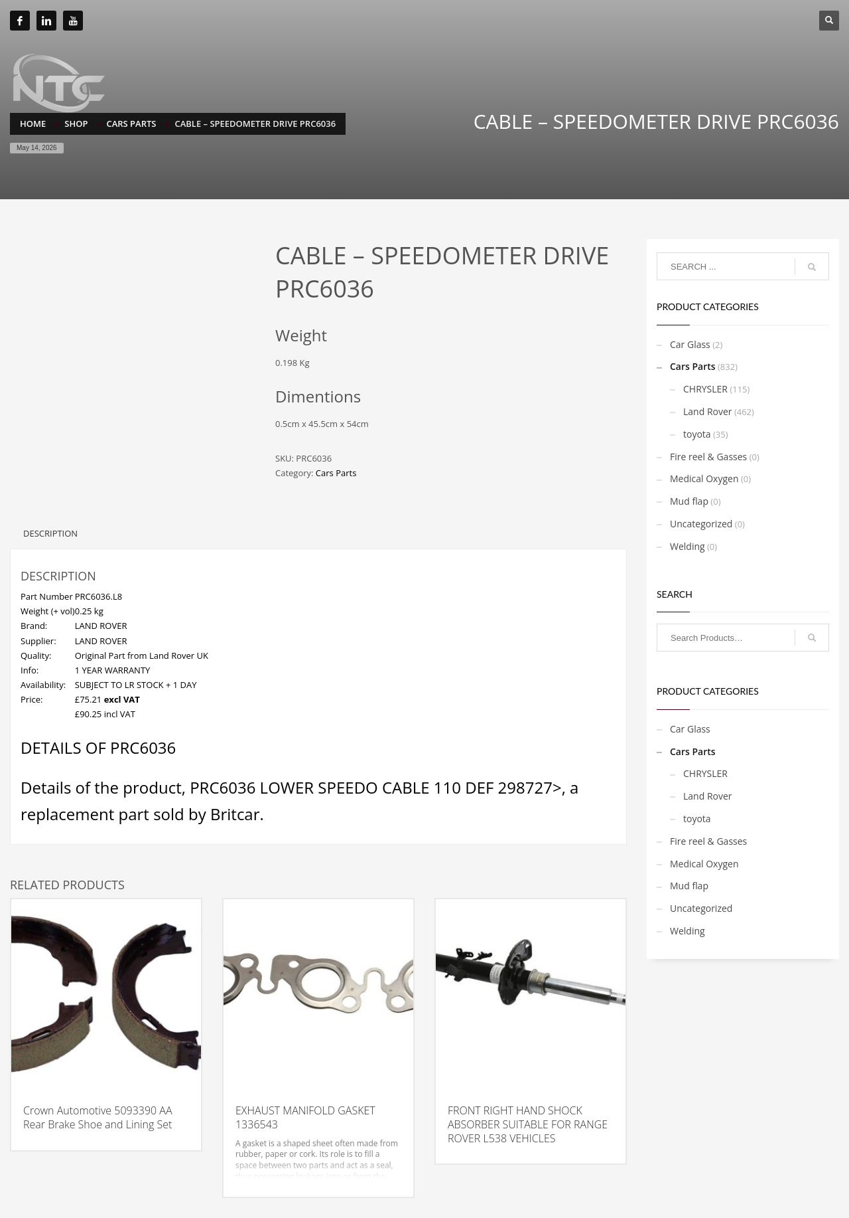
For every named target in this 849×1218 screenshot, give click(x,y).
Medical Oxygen (704, 478)
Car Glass (690, 344)
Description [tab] (50, 533)
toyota (697, 434)
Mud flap (689, 501)
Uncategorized (701, 523)
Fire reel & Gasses (708, 456)
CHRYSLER (705, 389)
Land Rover (707, 411)
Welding (687, 546)
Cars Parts (336, 473)
